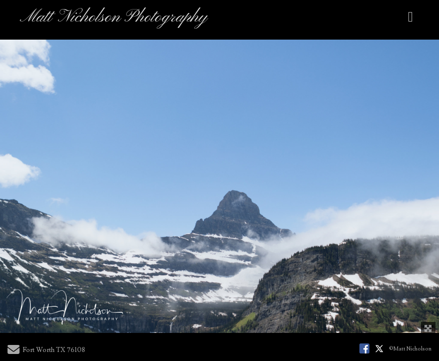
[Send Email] (14, 352)
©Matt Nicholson (410, 348)
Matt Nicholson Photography (113, 17)
